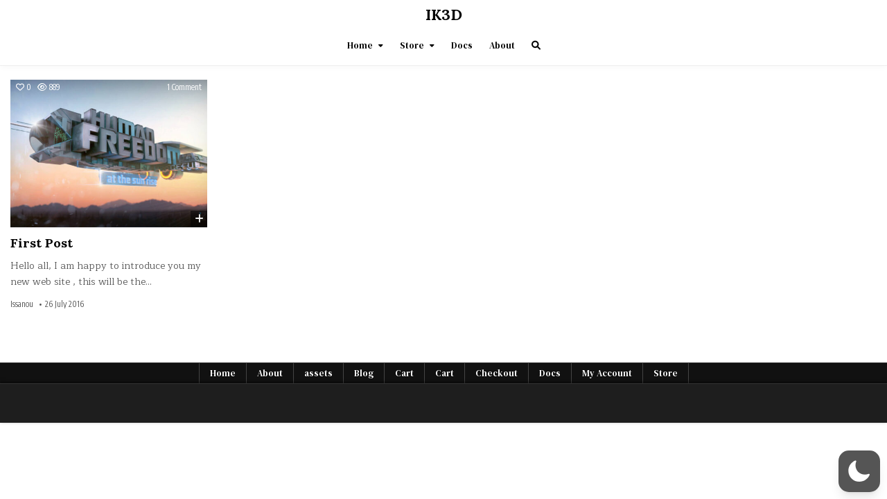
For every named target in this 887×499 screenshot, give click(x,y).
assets (318, 373)
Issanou (21, 304)
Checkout (496, 373)
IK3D (443, 14)
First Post (41, 243)
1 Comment (184, 87)
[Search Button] (536, 45)
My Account (607, 373)
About (502, 45)
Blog (364, 373)
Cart (404, 373)
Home (360, 45)
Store (412, 45)
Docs (462, 45)
